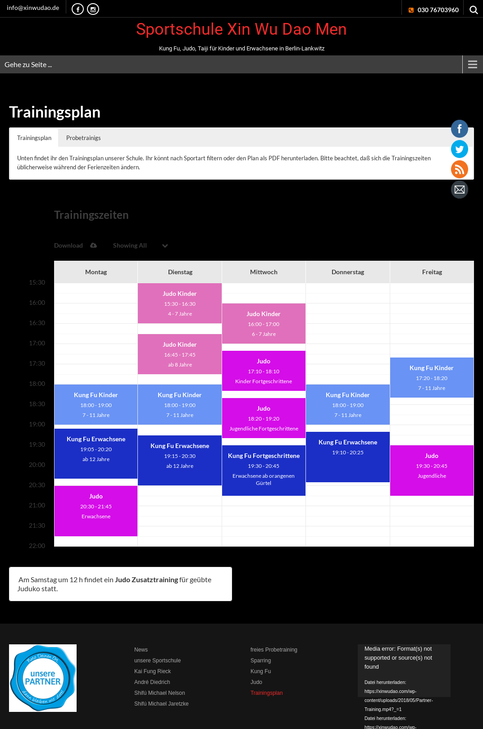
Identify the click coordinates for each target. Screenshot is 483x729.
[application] (404, 640)
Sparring (261, 630)
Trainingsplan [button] (34, 137)
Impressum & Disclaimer (322, 717)
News (141, 619)
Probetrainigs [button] (83, 137)
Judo (256, 651)
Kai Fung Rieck (152, 641)
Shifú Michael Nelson (159, 662)
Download (374, 214)
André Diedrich (152, 651)
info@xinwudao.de (33, 7)
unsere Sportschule (157, 630)
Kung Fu (261, 641)
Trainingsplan (267, 662)
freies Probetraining (274, 619)
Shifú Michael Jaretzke (161, 673)
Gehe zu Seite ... (28, 64)
